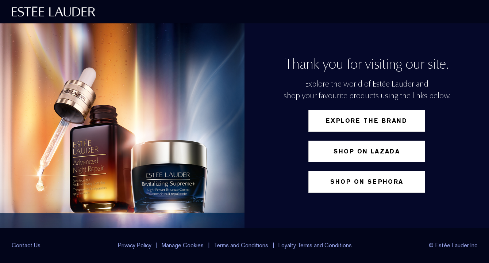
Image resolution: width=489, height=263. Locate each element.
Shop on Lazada (367, 151)
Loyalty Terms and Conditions (315, 245)
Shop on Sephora (367, 182)
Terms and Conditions (241, 245)
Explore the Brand (367, 121)
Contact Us (26, 245)
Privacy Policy (134, 245)
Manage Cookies (183, 245)
